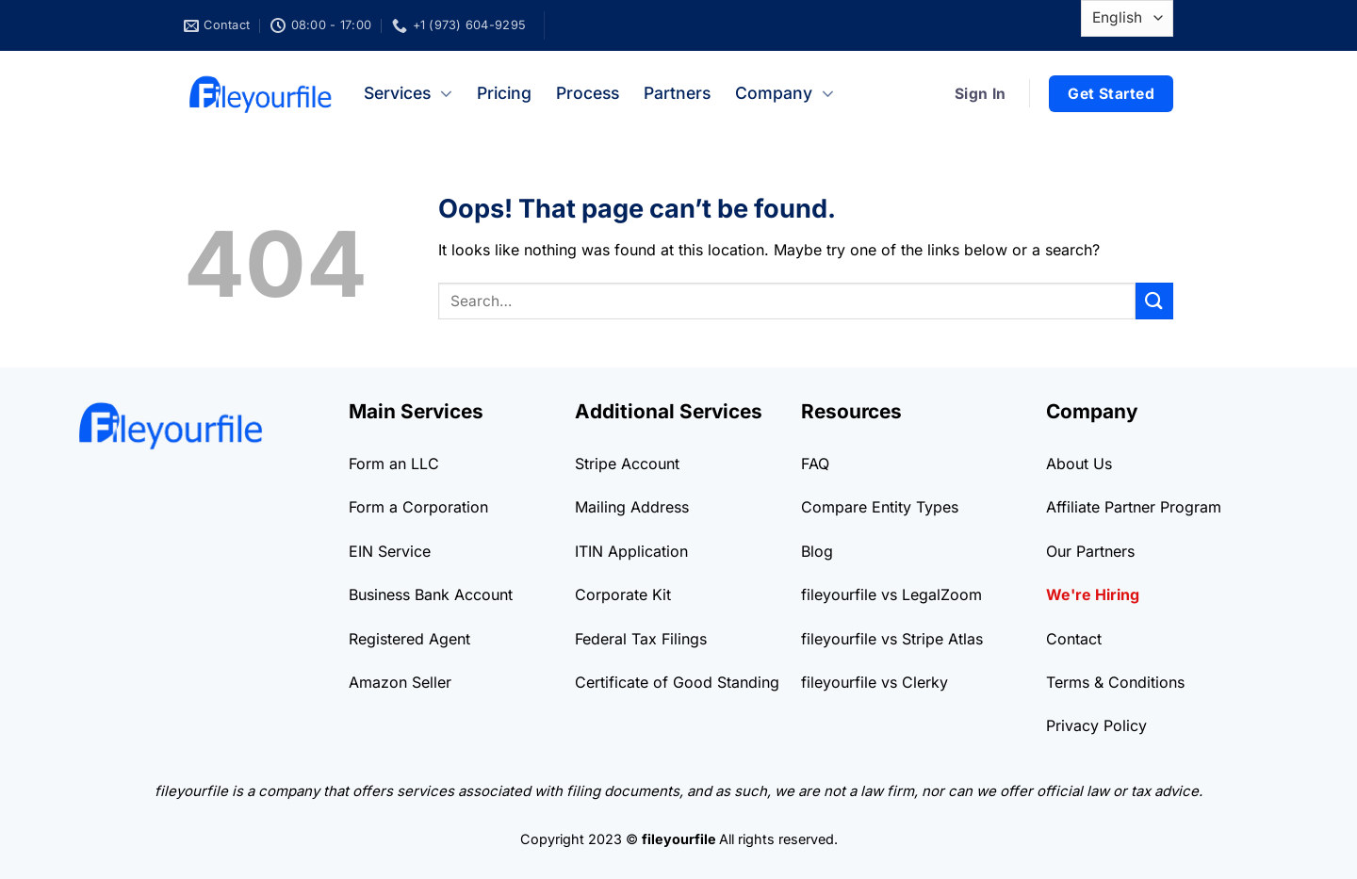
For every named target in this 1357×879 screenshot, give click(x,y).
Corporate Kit (623, 594)
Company (784, 93)
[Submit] (1154, 301)
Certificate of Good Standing (677, 682)
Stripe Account (627, 463)
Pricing (504, 93)
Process (587, 93)
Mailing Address (632, 506)
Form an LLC (394, 463)
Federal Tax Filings (641, 638)
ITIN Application (631, 551)
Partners (677, 93)
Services (408, 93)
